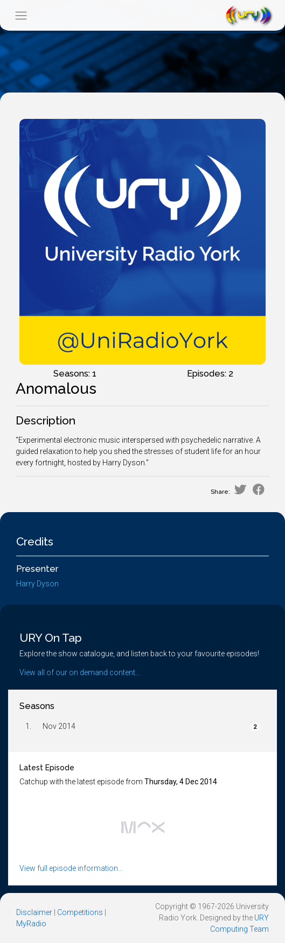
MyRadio (31, 923)
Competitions (80, 912)
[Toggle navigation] (21, 15)
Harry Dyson (37, 583)
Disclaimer (34, 912)
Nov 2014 (59, 726)
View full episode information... (71, 868)
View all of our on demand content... (79, 672)
